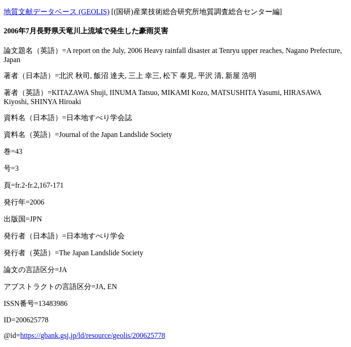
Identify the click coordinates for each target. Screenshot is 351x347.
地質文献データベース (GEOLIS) (57, 12)
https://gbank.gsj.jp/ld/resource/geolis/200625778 (92, 335)
